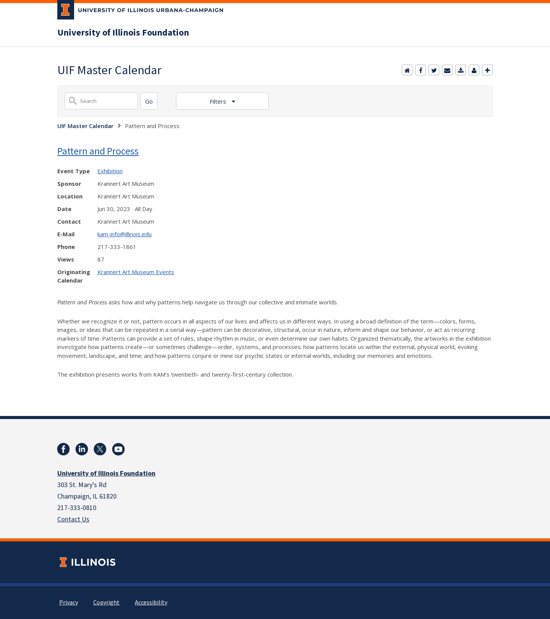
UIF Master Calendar (85, 126)
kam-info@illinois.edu (124, 234)
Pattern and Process (98, 151)
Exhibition (110, 171)
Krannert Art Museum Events (135, 272)
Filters (219, 101)
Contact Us (73, 519)
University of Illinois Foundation (123, 33)
